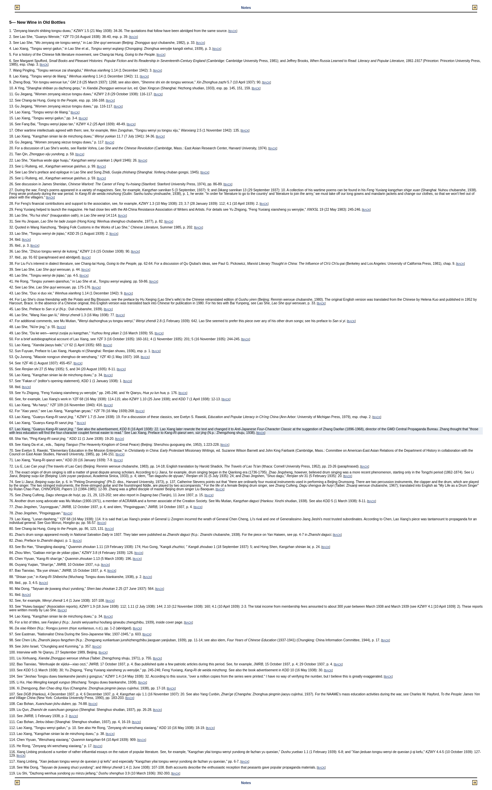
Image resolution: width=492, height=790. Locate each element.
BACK (232, 31)
